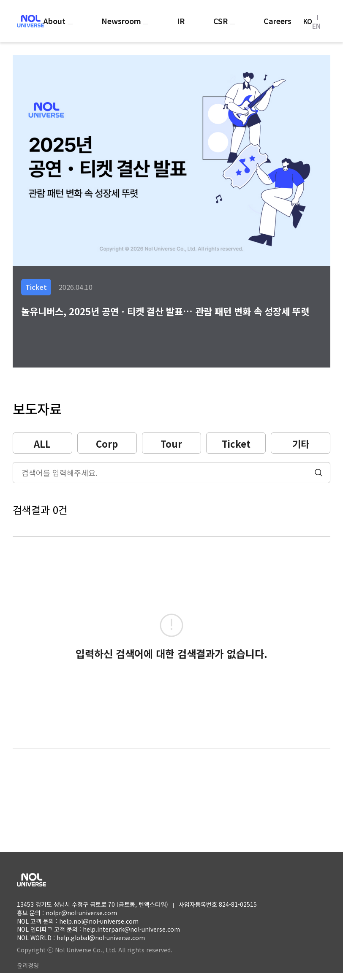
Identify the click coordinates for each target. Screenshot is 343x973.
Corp (107, 443)
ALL (42, 443)
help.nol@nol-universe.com (99, 921)
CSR (221, 20)
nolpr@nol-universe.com (81, 912)
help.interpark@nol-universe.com (131, 929)
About (55, 20)
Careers (277, 20)
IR (181, 20)
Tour (171, 443)
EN (316, 25)
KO (307, 21)
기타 (300, 443)
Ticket (236, 443)
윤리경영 (28, 965)
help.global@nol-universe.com (101, 937)
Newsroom (122, 20)
